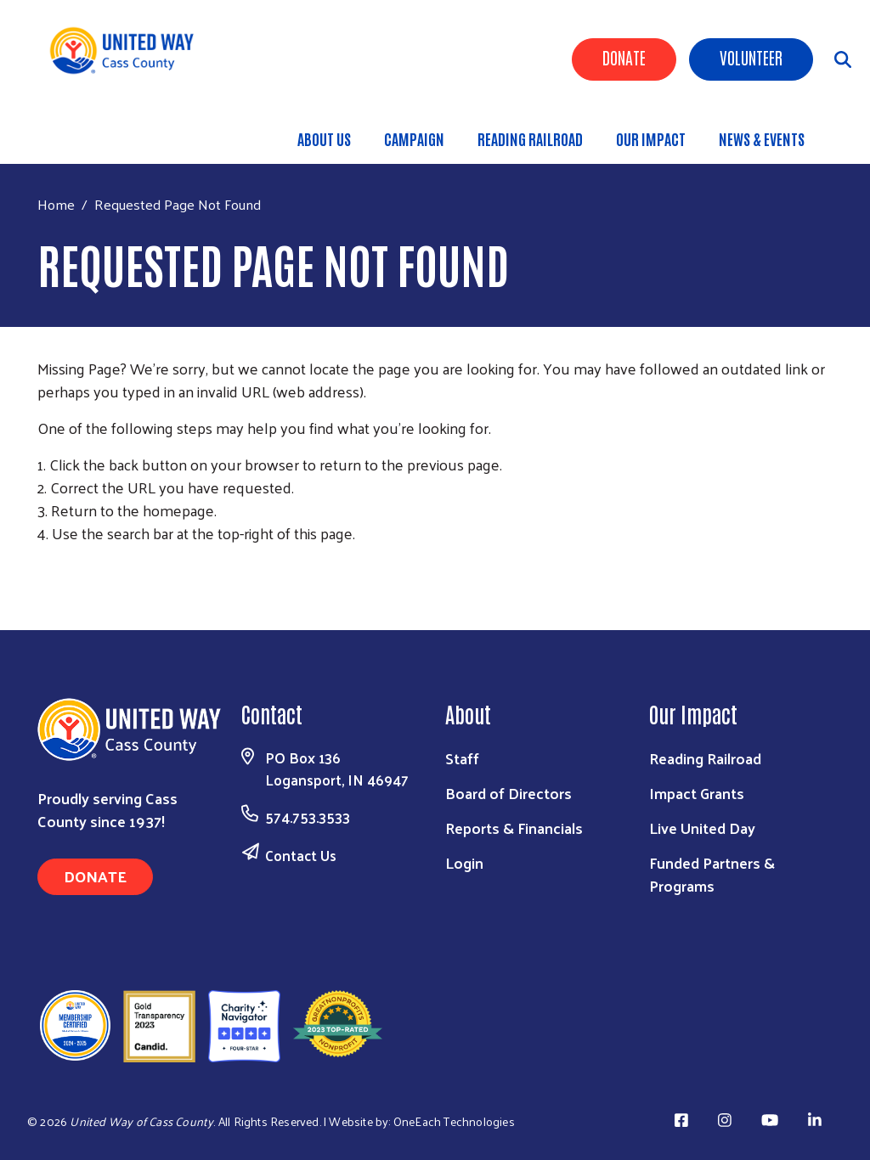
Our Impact (651, 138)
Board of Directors (508, 793)
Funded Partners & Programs (712, 873)
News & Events (762, 138)
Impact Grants (696, 793)
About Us (324, 138)
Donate (624, 57)
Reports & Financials (514, 827)
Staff (462, 758)
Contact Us (300, 855)
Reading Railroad (530, 138)
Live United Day (702, 827)
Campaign (414, 138)
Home (56, 204)
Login (464, 862)
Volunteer (751, 57)
